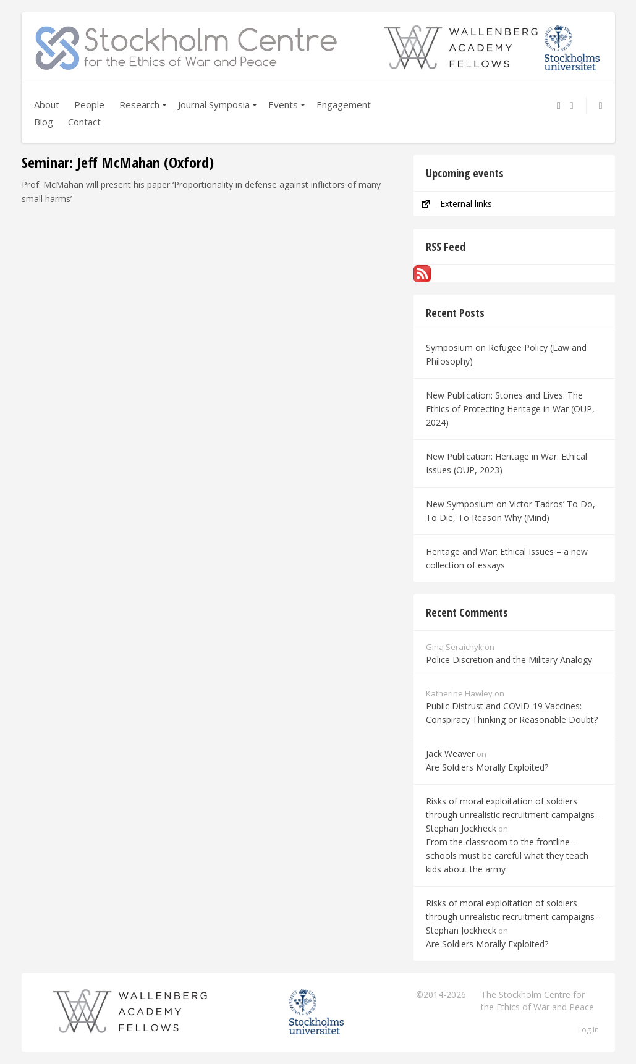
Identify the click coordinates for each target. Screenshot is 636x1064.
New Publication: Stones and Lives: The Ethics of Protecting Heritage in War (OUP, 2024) (510, 408)
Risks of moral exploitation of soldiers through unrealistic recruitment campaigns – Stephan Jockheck (514, 814)
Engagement (343, 104)
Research (139, 104)
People (89, 104)
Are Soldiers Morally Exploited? (487, 767)
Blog (43, 122)
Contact (84, 122)
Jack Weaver (450, 753)
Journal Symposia (214, 104)
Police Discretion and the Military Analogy (509, 659)
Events (283, 104)
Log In (588, 1029)
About (46, 104)
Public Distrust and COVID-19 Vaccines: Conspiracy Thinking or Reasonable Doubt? (512, 712)
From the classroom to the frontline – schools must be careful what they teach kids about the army (507, 855)
